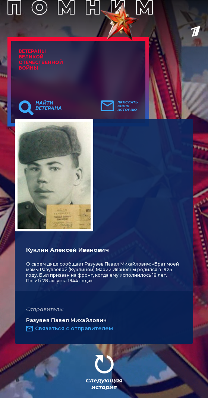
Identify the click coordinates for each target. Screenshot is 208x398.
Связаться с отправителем (74, 328)
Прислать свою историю (127, 106)
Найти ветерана (48, 105)
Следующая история (104, 384)
